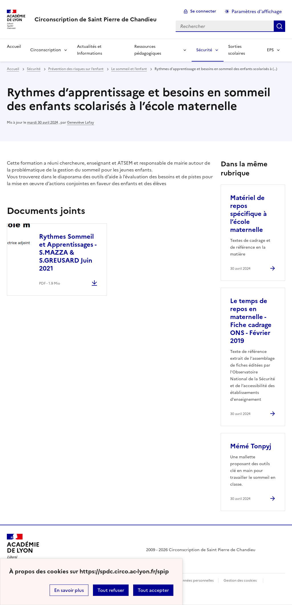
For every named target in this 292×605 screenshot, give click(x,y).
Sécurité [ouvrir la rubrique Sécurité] (33, 68)
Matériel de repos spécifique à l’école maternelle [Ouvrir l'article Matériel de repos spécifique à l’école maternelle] (248, 213)
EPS (270, 50)
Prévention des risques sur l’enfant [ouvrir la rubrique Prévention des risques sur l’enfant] (76, 68)
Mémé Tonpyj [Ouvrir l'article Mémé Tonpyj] (250, 446)
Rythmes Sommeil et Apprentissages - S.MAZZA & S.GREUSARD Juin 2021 (67, 252)
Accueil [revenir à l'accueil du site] (13, 68)
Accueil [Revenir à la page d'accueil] (14, 47)
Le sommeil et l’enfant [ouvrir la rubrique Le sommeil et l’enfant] (129, 68)
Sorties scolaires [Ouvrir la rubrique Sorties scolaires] (236, 50)
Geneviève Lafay (80, 122)
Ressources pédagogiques (147, 50)
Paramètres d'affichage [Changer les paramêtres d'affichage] (257, 11)
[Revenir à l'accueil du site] (23, 550)
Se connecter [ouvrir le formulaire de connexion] (203, 11)
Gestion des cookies (240, 580)
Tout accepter (153, 590)
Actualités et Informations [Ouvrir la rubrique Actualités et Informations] (89, 50)
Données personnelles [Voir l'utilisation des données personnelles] (196, 580)
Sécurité (204, 50)
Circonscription (45, 50)
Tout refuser (111, 590)
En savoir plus (69, 590)
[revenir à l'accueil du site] (96, 19)
